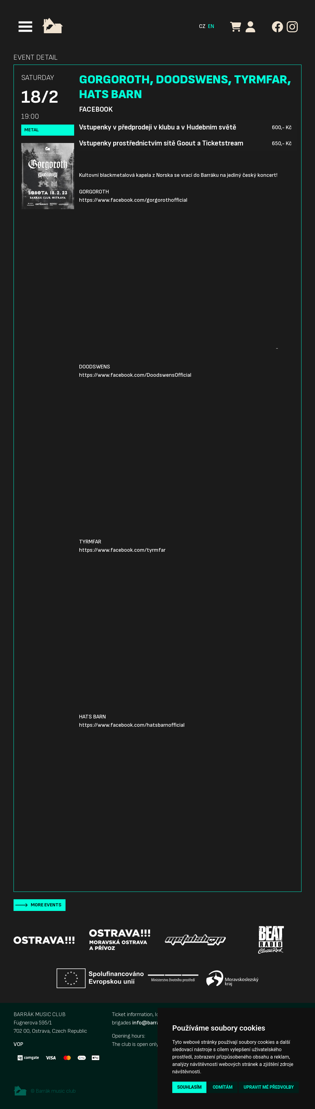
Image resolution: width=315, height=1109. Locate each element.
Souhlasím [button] (189, 1087)
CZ (202, 26)
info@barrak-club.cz (156, 1023)
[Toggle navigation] (25, 26)
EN (211, 26)
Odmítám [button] (223, 1087)
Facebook (96, 109)
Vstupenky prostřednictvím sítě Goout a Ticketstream (161, 143)
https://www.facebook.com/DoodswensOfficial (135, 375)
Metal (31, 130)
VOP (18, 1044)
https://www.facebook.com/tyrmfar (122, 550)
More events (46, 905)
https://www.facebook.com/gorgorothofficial (133, 200)
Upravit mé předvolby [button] (269, 1087)
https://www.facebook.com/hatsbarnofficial (132, 725)
